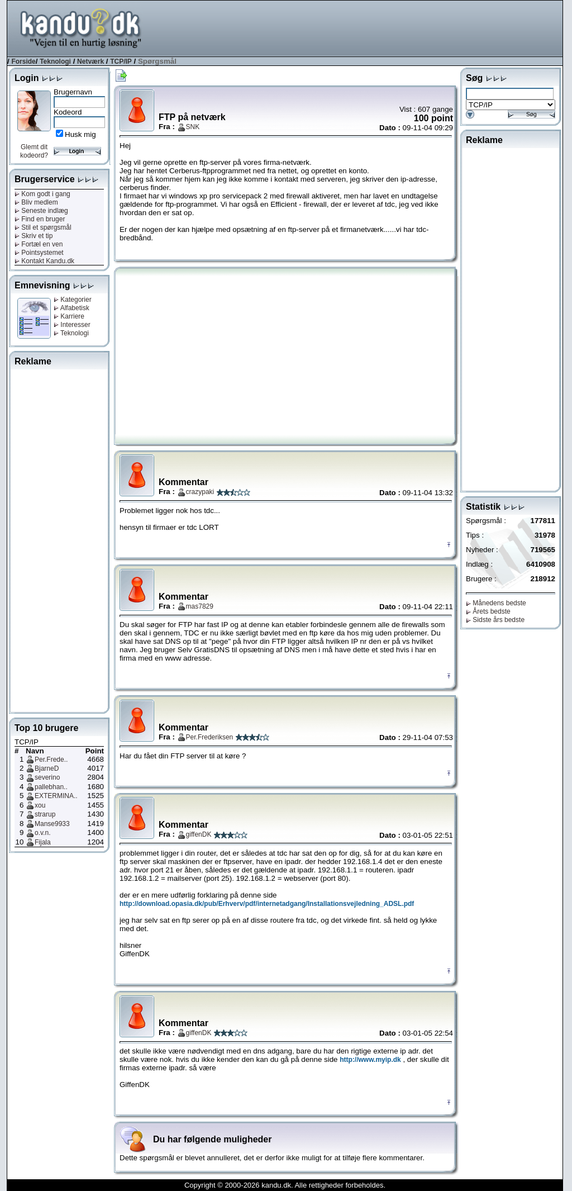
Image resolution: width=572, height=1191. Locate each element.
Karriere (69, 316)
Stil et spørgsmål (43, 227)
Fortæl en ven (39, 244)
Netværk (90, 61)
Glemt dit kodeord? (34, 151)
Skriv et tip (34, 236)
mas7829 (199, 606)
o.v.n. (42, 833)
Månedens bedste (496, 603)
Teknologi (55, 61)
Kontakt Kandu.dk (44, 261)
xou (40, 805)
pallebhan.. (51, 787)
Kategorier (73, 299)
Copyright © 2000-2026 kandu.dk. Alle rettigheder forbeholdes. (284, 1185)
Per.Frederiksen (209, 737)
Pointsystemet (39, 253)
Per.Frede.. (51, 759)
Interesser (72, 325)
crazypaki (200, 492)
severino (47, 777)
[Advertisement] (359, 27)
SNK (193, 127)
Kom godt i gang (42, 194)
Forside (23, 61)
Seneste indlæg (41, 211)
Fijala (43, 842)
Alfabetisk (71, 308)
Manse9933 (52, 824)
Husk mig (80, 134)
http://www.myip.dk (370, 1060)
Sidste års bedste (495, 620)
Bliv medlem (36, 202)
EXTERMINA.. (56, 796)
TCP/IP (121, 61)
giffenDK (199, 834)
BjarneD (47, 768)
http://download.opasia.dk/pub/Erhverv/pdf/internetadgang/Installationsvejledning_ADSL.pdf (267, 904)
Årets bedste (488, 611)
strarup (45, 814)
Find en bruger (40, 219)
